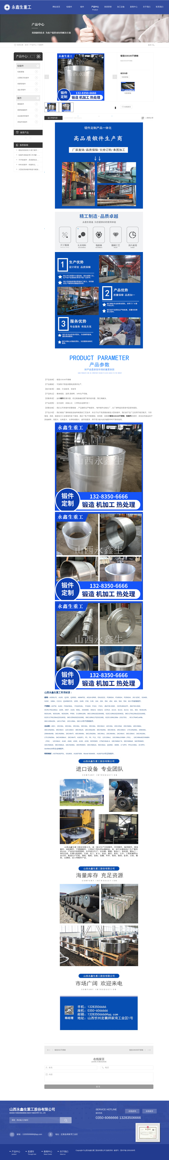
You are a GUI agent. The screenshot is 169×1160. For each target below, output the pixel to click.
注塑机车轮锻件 (23, 78)
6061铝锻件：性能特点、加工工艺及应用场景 (29, 165)
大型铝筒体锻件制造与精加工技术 (29, 169)
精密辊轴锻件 (22, 110)
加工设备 (120, 8)
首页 (26, 45)
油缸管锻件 (21, 90)
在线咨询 (132, 1111)
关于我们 (146, 8)
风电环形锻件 (22, 122)
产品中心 (95, 8)
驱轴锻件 (20, 104)
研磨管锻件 (21, 84)
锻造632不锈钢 (60, 1050)
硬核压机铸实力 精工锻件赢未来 (29, 150)
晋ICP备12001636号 (127, 1150)
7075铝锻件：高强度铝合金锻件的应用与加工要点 (29, 160)
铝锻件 (69, 8)
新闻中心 (133, 8)
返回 (151, 45)
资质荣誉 (108, 8)
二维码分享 (149, 118)
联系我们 (159, 8)
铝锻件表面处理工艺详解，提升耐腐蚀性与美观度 (29, 155)
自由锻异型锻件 (23, 116)
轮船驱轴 (20, 72)
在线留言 (126, 107)
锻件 (82, 8)
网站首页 (56, 8)
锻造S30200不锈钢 (136, 1050)
